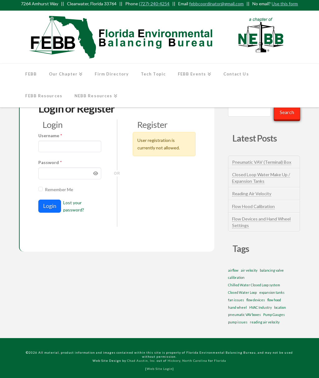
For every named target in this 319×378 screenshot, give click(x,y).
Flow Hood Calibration (253, 206)
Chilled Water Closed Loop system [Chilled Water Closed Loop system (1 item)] (254, 285)
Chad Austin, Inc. (141, 360)
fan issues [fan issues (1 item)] (236, 300)
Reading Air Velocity (251, 193)
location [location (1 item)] (280, 307)
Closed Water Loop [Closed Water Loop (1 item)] (242, 292)
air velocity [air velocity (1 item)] (249, 270)
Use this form (285, 3)
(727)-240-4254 (154, 3)
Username (50, 135)
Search (287, 112)
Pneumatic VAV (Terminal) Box (261, 162)
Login (49, 206)
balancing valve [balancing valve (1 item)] (272, 270)
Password (50, 162)
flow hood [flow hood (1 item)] (274, 300)
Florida (220, 360)
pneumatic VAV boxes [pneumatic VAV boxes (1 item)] (244, 315)
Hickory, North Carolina (187, 360)
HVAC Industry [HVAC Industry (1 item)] (260, 307)
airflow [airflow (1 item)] (233, 270)
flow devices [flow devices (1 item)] (255, 300)
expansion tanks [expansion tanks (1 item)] (271, 292)
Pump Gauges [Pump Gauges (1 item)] (274, 315)
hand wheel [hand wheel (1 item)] (237, 307)
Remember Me (59, 189)
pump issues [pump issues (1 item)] (237, 322)
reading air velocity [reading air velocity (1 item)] (264, 322)
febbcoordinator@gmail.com (216, 3)
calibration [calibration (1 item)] (236, 277)
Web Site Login (160, 369)
